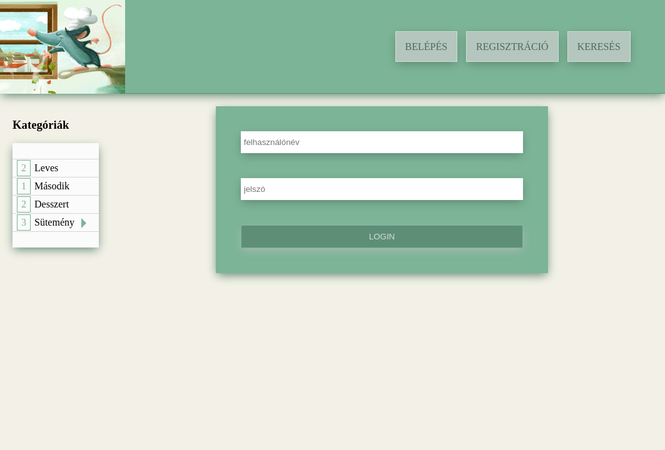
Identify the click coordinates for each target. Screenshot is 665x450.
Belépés (426, 46)
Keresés (599, 46)
